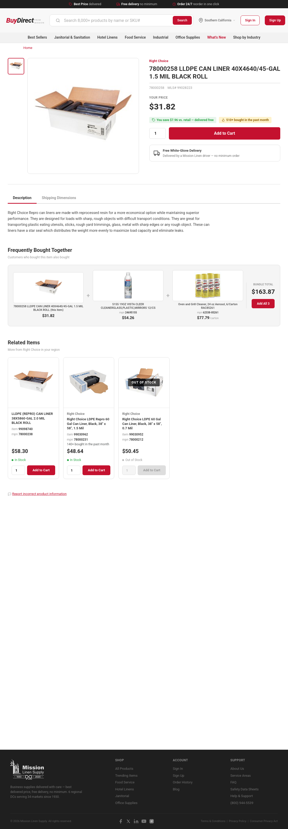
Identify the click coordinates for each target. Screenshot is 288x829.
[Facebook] (120, 821)
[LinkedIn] (136, 821)
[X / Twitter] (128, 821)
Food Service (135, 37)
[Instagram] (151, 821)
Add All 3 (263, 303)
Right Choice (158, 61)
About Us (237, 769)
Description (22, 198)
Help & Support (242, 796)
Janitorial (122, 796)
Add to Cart (224, 133)
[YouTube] (143, 821)
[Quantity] (157, 133)
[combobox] (111, 20)
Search (182, 20)
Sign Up (275, 20)
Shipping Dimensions (59, 198)
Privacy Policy (237, 821)
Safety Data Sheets (245, 789)
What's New (216, 37)
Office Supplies (188, 37)
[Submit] (58, 20)
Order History (182, 782)
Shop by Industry (246, 37)
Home (27, 48)
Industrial (160, 37)
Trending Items (126, 775)
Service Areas (241, 775)
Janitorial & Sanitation (72, 37)
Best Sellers (37, 37)
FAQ (233, 782)
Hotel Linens (107, 37)
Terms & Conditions (213, 821)
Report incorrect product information (39, 494)
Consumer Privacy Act (264, 821)
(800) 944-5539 (242, 803)
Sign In (250, 20)
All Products (124, 769)
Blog (176, 789)
